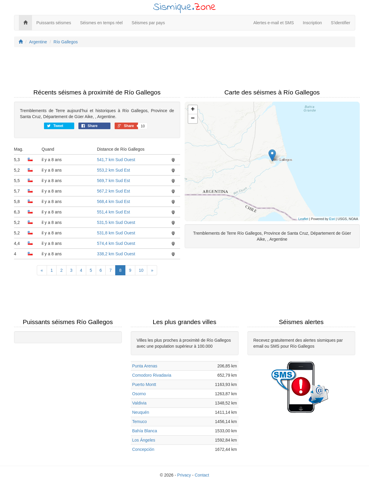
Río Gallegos (66, 41)
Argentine (38, 41)
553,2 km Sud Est (113, 170)
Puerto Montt (144, 384)
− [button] (193, 118)
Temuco (139, 421)
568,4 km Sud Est (113, 201)
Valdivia (139, 403)
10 (141, 270)
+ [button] (193, 109)
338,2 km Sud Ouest (116, 253)
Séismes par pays (148, 22)
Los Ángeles (143, 440)
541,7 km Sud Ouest (116, 159)
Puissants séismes (54, 22)
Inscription (312, 22)
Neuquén (140, 412)
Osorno (139, 393)
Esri (332, 219)
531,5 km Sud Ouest (116, 222)
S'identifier (340, 22)
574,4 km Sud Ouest (116, 243)
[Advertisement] (184, 69)
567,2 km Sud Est (113, 191)
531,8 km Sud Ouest (116, 232)
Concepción (143, 449)
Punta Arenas (144, 366)
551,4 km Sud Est (113, 212)
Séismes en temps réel (101, 22)
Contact (202, 475)
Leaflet (303, 219)
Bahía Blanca (144, 430)
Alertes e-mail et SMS (273, 22)
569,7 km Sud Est (113, 180)
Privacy (184, 475)
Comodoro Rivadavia (151, 375)
